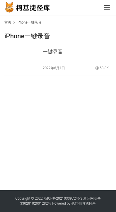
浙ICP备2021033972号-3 (63, 198)
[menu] (107, 7)
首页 (7, 22)
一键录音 (53, 51)
